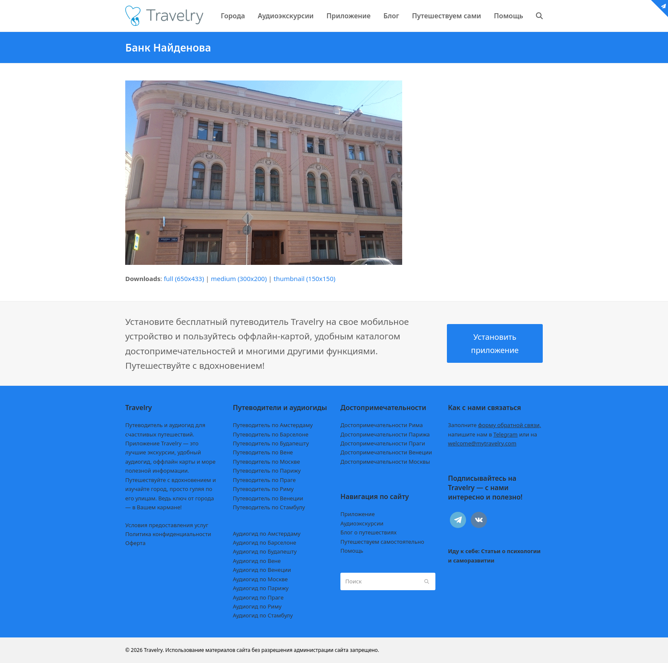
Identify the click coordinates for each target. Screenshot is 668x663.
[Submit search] (426, 581)
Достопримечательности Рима (381, 425)
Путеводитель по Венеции (268, 498)
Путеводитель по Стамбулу (269, 507)
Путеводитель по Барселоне (270, 434)
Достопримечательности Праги (382, 443)
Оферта (135, 543)
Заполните (494, 425)
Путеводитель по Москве (266, 461)
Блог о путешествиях (368, 532)
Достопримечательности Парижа (385, 434)
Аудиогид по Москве (260, 579)
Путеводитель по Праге (264, 480)
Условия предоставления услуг (166, 525)
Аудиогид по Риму (257, 606)
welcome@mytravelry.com (482, 443)
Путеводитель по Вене (263, 452)
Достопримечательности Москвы (385, 461)
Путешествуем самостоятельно (382, 541)
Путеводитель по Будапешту (271, 443)
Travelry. (154, 650)
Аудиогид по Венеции (262, 570)
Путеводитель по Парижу (267, 470)
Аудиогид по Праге (258, 597)
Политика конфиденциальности (168, 534)
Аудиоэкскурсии (361, 523)
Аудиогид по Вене (257, 561)
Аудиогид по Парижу (261, 588)
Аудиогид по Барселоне (265, 542)
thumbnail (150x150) (304, 278)
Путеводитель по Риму (263, 489)
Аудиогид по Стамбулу (263, 615)
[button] (539, 16)
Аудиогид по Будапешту (265, 551)
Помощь (351, 550)
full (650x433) (184, 278)
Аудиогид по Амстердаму (267, 533)
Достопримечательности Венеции (386, 452)
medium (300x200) (239, 278)
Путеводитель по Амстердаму (273, 425)
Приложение (357, 514)
